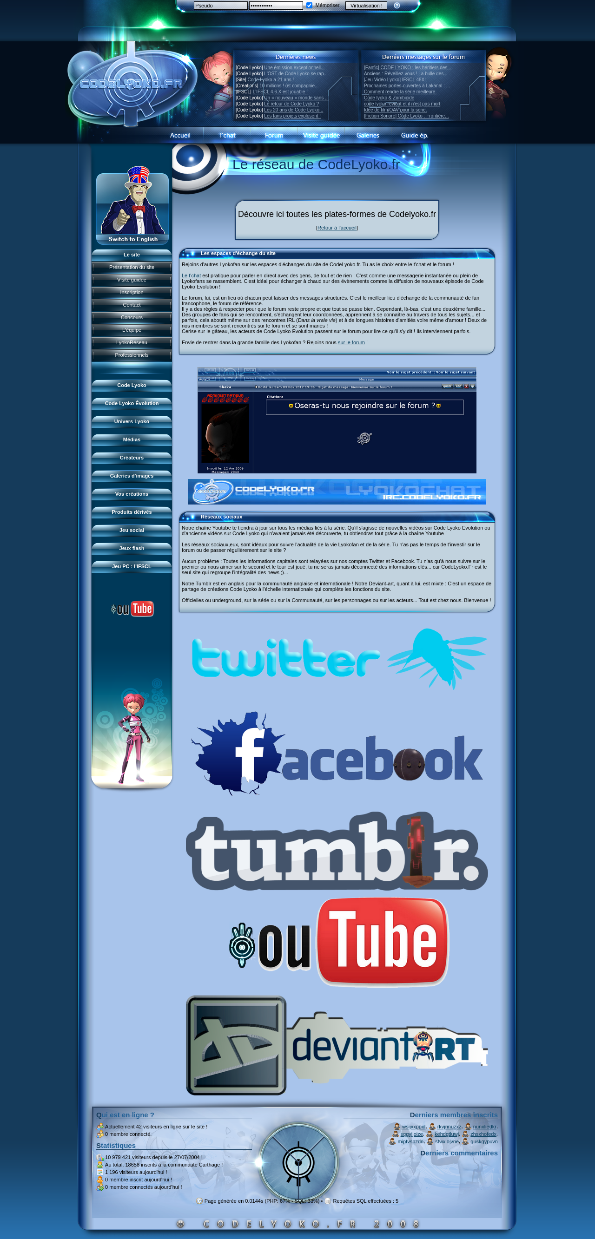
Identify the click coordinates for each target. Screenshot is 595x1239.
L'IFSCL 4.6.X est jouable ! (280, 91)
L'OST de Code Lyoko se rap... (295, 73)
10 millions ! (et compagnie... (288, 85)
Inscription (131, 292)
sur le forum (351, 342)
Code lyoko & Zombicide (389, 97)
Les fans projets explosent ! (292, 115)
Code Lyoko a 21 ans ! (271, 79)
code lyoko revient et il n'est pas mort (402, 103)
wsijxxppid (413, 1126)
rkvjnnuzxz (449, 1126)
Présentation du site (131, 267)
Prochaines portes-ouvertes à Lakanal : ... (407, 85)
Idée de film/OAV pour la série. (395, 109)
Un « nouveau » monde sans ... (296, 97)
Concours (132, 317)
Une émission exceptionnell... (294, 67)
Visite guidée (131, 279)
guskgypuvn (484, 1141)
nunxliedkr (484, 1126)
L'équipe (131, 330)
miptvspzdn (411, 1141)
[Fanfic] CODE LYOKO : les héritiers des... (407, 67)
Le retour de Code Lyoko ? (291, 103)
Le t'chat (191, 275)
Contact (132, 305)
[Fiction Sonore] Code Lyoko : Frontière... (406, 115)
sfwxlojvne (447, 1141)
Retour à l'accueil (337, 227)
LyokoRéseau (131, 342)
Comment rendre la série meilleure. (400, 91)
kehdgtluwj (447, 1134)
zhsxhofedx (483, 1134)
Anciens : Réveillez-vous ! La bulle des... (406, 73)
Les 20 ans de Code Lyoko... (293, 109)
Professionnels (131, 355)
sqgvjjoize (412, 1134)
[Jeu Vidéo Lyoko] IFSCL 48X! (395, 79)
